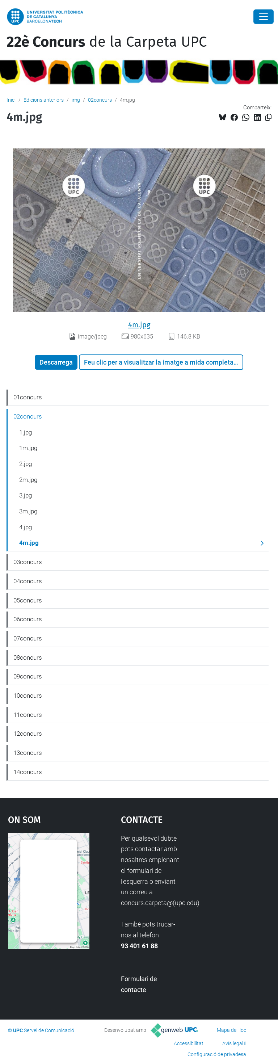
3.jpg (25, 495)
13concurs (27, 752)
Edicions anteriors (44, 100)
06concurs (27, 619)
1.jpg (25, 432)
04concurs (27, 581)
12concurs (27, 733)
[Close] (263, 16)
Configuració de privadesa (217, 1054)
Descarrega (56, 362)
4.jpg (25, 527)
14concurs (27, 772)
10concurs (27, 695)
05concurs (27, 600)
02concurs (100, 100)
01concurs (27, 397)
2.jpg (25, 463)
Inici (11, 100)
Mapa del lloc (231, 1030)
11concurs (27, 714)
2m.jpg (28, 479)
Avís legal (232, 1043)
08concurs (27, 657)
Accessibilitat (188, 1043)
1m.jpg (28, 447)
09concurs (27, 676)
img (76, 100)
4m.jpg (139, 324)
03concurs (27, 562)
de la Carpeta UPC (107, 42)
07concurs (27, 638)
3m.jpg (28, 511)
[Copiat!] (268, 117)
